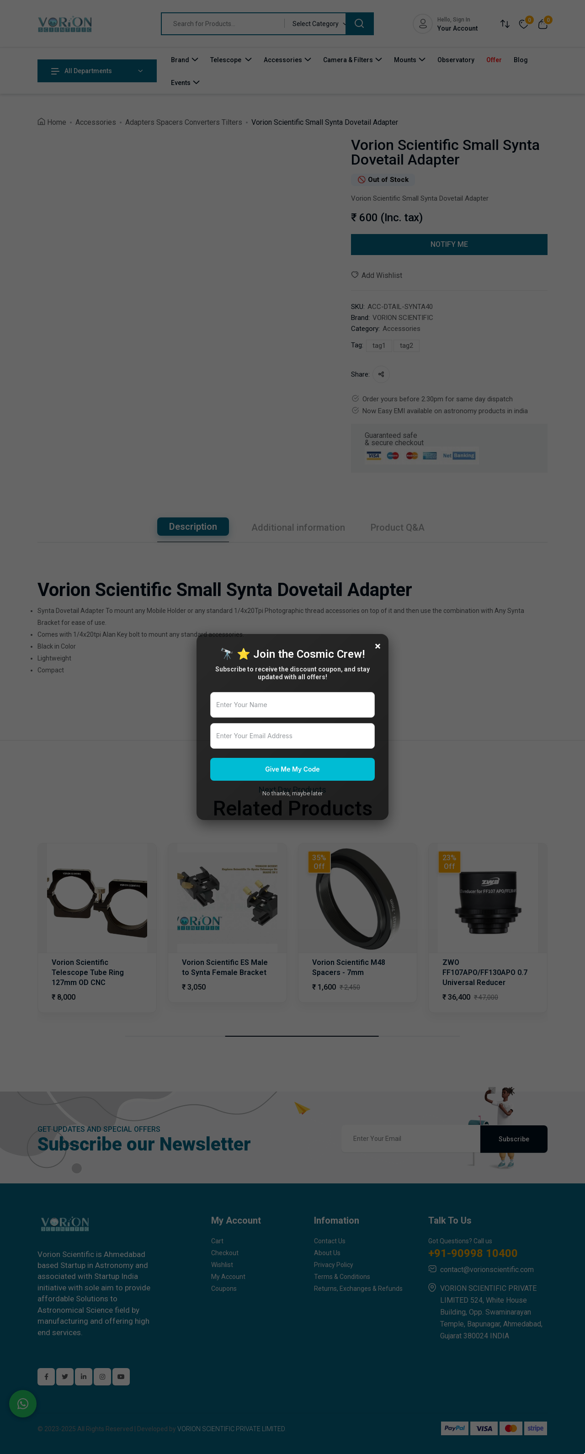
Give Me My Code (292, 769)
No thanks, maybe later (292, 793)
